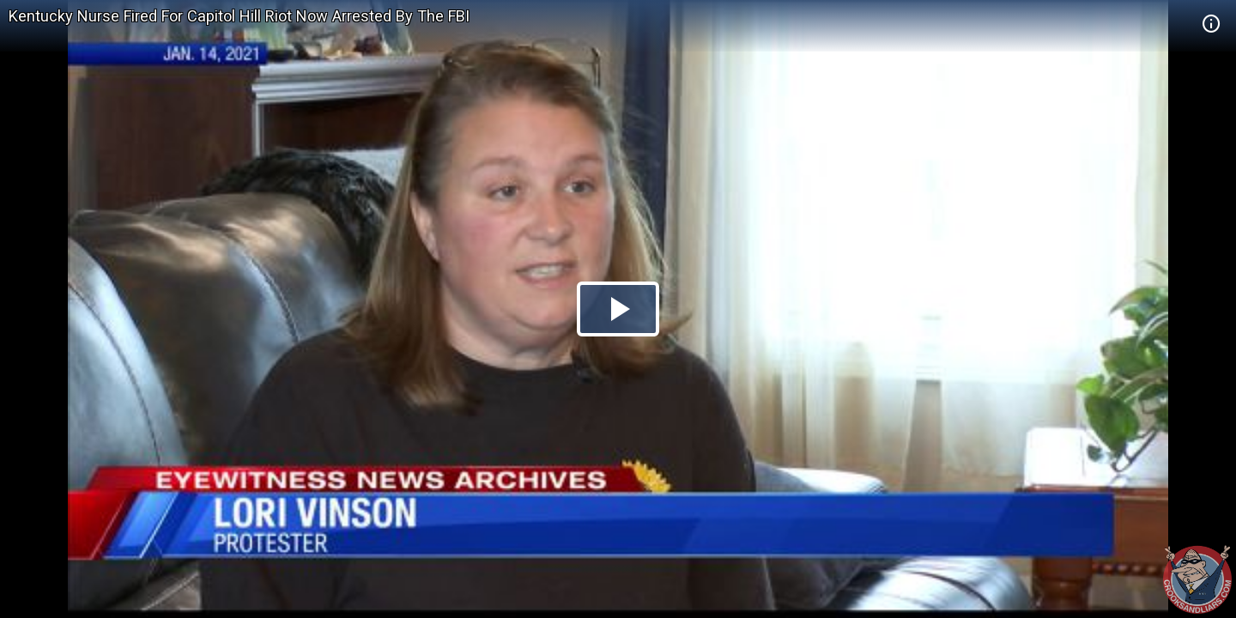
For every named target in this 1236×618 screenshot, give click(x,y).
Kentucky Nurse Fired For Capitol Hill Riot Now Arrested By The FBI (239, 16)
